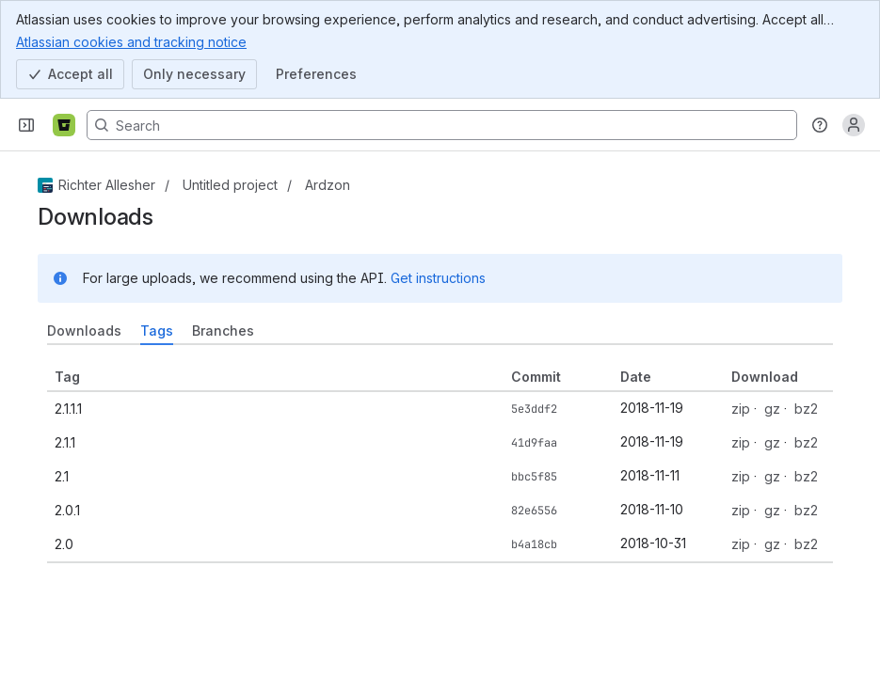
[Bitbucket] (64, 125)
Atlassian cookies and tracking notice (131, 41)
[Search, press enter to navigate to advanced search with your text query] (442, 125)
